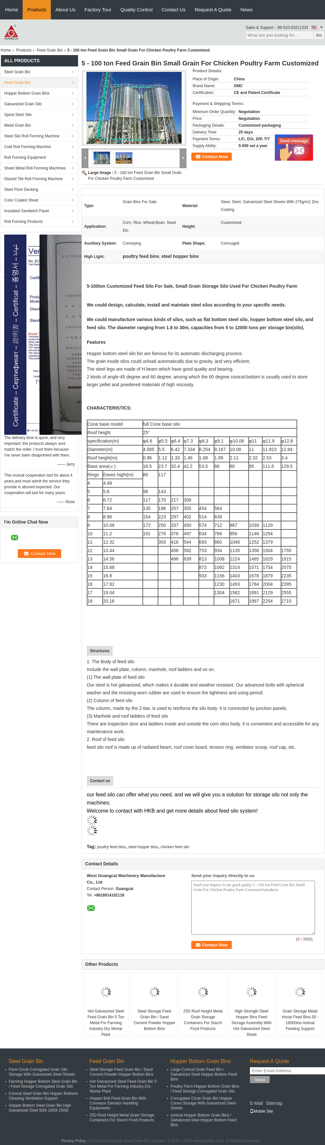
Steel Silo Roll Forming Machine (32, 136)
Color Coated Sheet (21, 200)
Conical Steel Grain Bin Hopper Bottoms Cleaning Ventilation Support (43, 1096)
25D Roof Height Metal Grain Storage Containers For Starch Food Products (202, 1020)
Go (319, 35)
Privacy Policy (74, 1141)
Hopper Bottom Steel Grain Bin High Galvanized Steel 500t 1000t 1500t (40, 1108)
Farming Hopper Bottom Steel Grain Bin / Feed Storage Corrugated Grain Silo (43, 1084)
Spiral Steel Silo (18, 114)
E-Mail (256, 1103)
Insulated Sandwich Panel (26, 211)
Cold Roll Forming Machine (27, 147)
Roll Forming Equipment (25, 157)
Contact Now (215, 156)
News (247, 9)
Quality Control (136, 9)
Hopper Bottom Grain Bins (27, 93)
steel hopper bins (143, 847)
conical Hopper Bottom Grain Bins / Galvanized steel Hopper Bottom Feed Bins (203, 1120)
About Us (65, 9)
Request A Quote (213, 9)
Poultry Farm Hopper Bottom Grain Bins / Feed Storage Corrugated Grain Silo (205, 1088)
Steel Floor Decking (21, 189)
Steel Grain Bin (17, 72)
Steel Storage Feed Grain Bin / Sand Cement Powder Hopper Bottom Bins (154, 1020)
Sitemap (274, 1103)
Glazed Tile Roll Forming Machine (33, 179)
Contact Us (173, 9)
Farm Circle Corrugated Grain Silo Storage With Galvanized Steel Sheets (42, 1072)
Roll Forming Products (23, 221)
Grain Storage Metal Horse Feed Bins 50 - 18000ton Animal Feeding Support (300, 1020)
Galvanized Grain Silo (23, 104)
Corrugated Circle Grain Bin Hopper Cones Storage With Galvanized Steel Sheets (203, 1103)
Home (11, 9)
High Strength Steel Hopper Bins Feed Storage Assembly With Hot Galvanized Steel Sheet (251, 1023)
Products (36, 9)
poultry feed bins (111, 847)
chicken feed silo (175, 847)
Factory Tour (97, 9)
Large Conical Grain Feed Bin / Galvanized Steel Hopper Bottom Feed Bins (204, 1074)
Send (260, 1079)
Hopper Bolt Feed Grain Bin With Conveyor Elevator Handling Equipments (118, 1103)
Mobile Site (261, 1111)
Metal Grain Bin (17, 125)
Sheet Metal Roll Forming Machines (35, 168)
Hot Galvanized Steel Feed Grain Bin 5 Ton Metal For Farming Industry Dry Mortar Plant (105, 1023)
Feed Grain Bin (50, 50)
